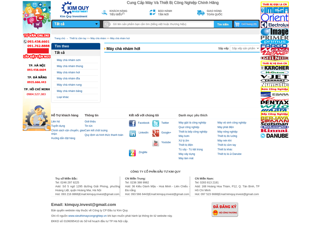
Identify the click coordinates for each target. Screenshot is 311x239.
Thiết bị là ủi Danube (229, 154)
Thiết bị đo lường (227, 136)
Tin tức (89, 125)
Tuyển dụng (58, 125)
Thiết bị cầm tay (78, 38)
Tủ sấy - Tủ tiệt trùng (191, 149)
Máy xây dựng (187, 154)
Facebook (143, 122)
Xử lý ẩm (184, 140)
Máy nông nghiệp (227, 131)
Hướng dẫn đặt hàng (63, 138)
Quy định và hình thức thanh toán (104, 134)
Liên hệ (55, 121)
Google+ (166, 132)
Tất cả (59, 24)
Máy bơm (184, 136)
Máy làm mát (186, 158)
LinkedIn (143, 132)
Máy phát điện (225, 127)
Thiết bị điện (186, 144)
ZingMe (143, 152)
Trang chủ (59, 38)
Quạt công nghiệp (189, 127)
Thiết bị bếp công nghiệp (193, 131)
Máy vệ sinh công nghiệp (231, 122)
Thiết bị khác (224, 149)
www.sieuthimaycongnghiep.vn (88, 215)
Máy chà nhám (98, 38)
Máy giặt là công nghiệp (192, 122)
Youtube (166, 142)
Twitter (165, 122)
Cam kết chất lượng (96, 130)
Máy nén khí (224, 140)
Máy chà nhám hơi (120, 38)
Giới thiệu (90, 121)
